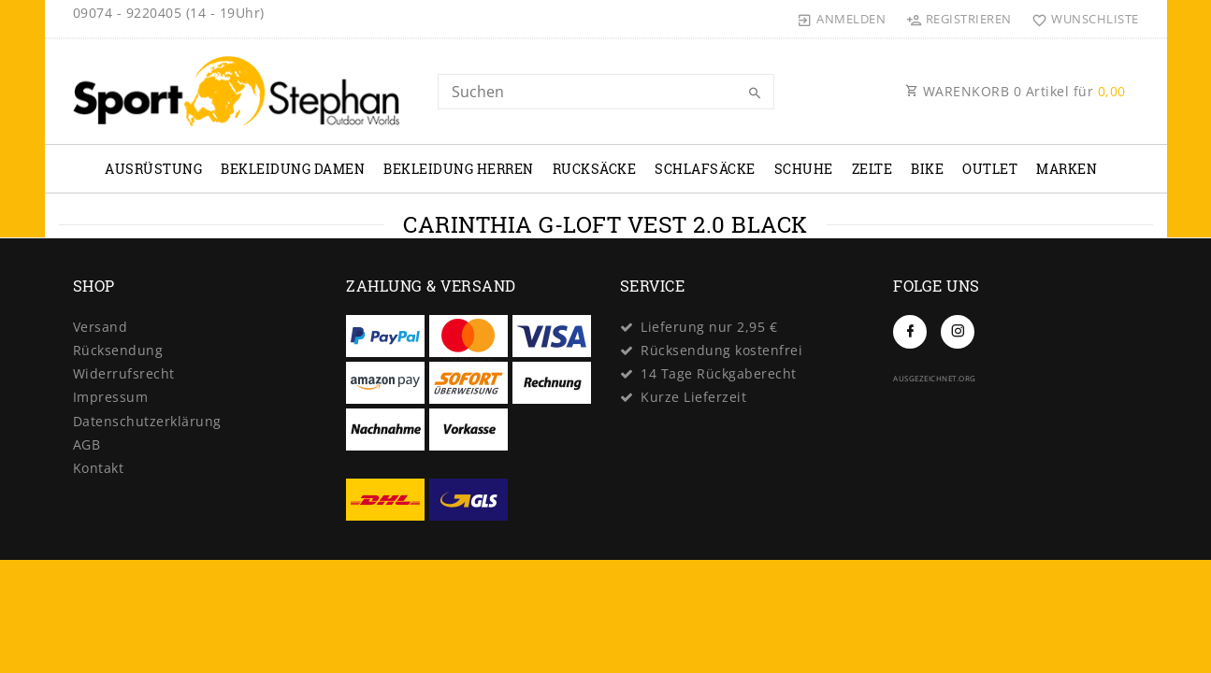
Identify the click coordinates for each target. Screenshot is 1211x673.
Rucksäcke (595, 169)
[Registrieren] (958, 18)
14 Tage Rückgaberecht (719, 373)
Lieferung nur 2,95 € (709, 327)
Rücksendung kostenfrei (721, 350)
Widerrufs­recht (124, 373)
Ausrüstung (153, 169)
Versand (100, 327)
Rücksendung (118, 350)
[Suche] (755, 93)
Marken (1066, 169)
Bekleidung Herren (458, 169)
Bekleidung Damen (293, 169)
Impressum (111, 397)
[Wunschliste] (1081, 18)
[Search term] (606, 91)
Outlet (989, 169)
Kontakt (98, 468)
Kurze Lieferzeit (693, 397)
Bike (927, 169)
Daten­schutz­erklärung (147, 421)
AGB (87, 444)
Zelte (872, 169)
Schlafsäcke (705, 169)
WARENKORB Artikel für (1015, 91)
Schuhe (803, 169)
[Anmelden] (841, 18)
